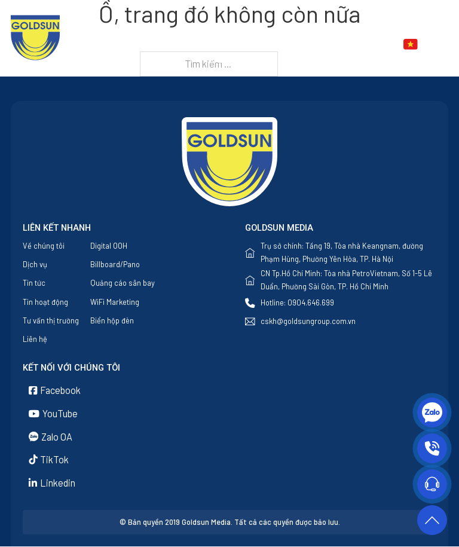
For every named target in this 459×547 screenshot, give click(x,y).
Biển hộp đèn (112, 320)
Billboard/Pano (115, 264)
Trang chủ (132, 44)
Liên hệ (225, 59)
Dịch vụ (253, 44)
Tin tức (312, 44)
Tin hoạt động (45, 302)
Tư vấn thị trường (51, 320)
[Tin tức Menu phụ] (339, 44)
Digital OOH (108, 245)
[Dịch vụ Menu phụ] (280, 44)
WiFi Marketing (114, 302)
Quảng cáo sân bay (122, 283)
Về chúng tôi (196, 44)
